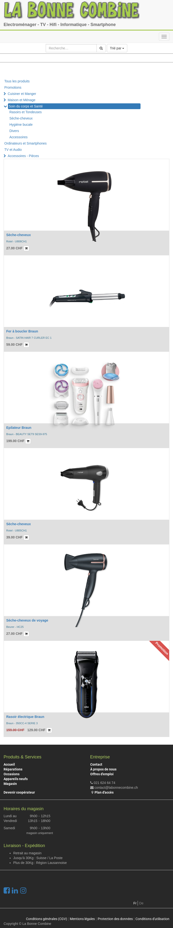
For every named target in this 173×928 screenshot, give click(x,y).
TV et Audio (13, 150)
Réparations (13, 769)
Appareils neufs (16, 779)
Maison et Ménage (21, 100)
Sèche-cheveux (21, 118)
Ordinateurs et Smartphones (25, 143)
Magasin (10, 784)
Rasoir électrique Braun (25, 717)
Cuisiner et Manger (22, 94)
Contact (96, 764)
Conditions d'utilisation (152, 919)
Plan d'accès (104, 792)
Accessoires (18, 137)
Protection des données (115, 919)
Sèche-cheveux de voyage (27, 620)
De (141, 903)
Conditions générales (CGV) (46, 919)
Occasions (11, 774)
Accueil (9, 764)
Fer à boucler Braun (22, 331)
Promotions (12, 87)
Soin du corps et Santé (26, 106)
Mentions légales (82, 919)
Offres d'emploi (102, 774)
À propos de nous (103, 769)
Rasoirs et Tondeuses (25, 112)
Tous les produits (17, 81)
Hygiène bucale (21, 124)
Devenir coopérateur (19, 792)
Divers (14, 131)
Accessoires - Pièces (23, 156)
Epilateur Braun (18, 428)
